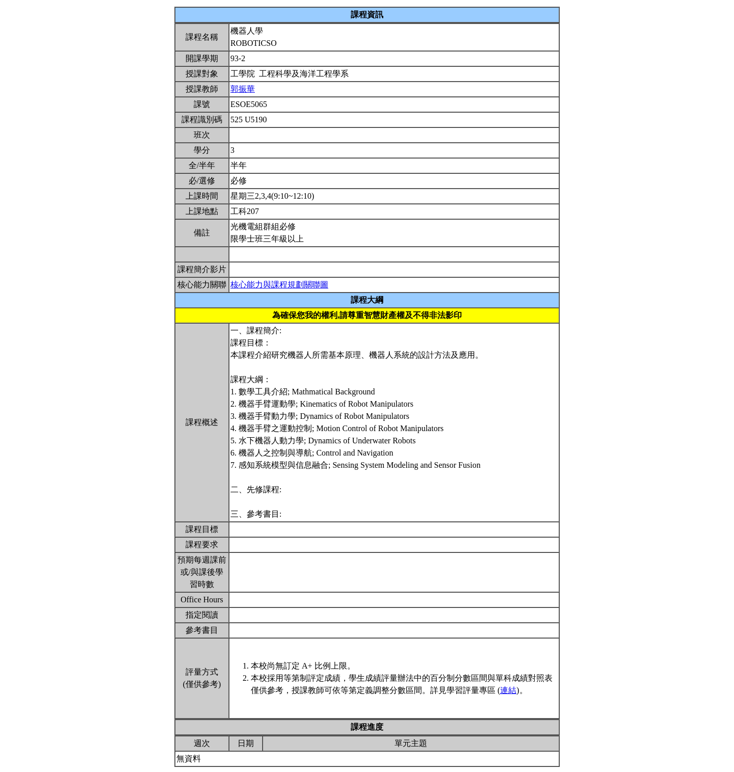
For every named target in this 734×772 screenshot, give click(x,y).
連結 (508, 690)
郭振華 (242, 89)
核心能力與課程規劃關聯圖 (279, 284)
